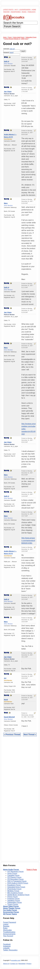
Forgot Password (9, 922)
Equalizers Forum (14, 885)
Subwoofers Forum (14, 902)
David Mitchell (9, 717)
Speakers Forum (13, 900)
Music (24, 12)
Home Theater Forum (11, 908)
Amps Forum (12, 873)
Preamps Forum (13, 898)
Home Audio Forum (11, 869)
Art (5, 678)
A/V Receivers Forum (15, 871)
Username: (11, 50)
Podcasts (32, 12)
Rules (5, 928)
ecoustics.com (15, 960)
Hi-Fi (16, 9)
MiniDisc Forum (13, 891)
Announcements (9, 934)
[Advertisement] (20, 800)
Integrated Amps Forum (16, 887)
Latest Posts (8, 9)
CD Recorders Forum (15, 879)
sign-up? (12, 49)
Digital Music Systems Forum (18, 895)
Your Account (8, 936)
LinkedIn (6, 948)
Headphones (16, 12)
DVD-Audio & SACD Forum (17, 883)
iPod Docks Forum (14, 889)
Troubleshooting (9, 932)
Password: (11, 54)
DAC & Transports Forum (17, 881)
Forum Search (12, 26)
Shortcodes (7, 930)
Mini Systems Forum (15, 893)
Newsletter (22, 963)
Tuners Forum (12, 904)
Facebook (7, 944)
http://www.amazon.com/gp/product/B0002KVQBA (28, 540)
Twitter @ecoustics (10, 950)
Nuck (6, 699)
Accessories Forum (11, 912)
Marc (6, 203)
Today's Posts (31, 869)
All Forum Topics (10, 914)
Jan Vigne (8, 91)
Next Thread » (30, 734)
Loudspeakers (25, 9)
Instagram (7, 946)
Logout (5, 924)
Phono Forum (12, 897)
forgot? (12, 52)
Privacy (29, 963)
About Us (6, 963)
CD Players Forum (14, 877)
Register (6, 926)
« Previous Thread (12, 734)
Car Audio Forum (10, 910)
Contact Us (13, 963)
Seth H (6, 61)
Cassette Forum (13, 875)
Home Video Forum (11, 906)
